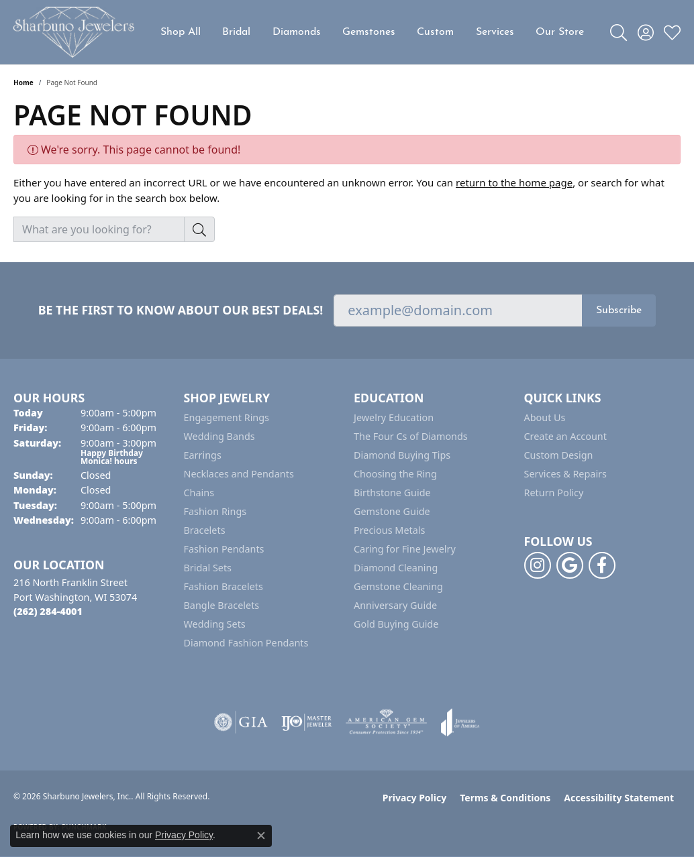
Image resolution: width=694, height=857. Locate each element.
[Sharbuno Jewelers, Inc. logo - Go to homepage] (74, 32)
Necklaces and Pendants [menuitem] (239, 473)
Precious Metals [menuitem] (389, 530)
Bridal (236, 32)
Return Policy (554, 492)
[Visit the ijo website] (306, 722)
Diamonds (296, 32)
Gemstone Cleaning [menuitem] (398, 586)
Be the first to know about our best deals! (181, 310)
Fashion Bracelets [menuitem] (223, 586)
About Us (545, 417)
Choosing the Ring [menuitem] (395, 473)
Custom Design (558, 455)
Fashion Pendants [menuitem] (224, 548)
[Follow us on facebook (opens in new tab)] (602, 565)
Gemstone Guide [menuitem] (392, 511)
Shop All (180, 32)
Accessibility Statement (619, 797)
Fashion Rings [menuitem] (215, 511)
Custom (435, 32)
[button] (618, 32)
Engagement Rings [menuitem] (227, 417)
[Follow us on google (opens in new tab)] (569, 565)
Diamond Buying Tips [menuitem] (402, 455)
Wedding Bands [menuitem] (219, 436)
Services (495, 32)
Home (23, 82)
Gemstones (368, 32)
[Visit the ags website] (386, 722)
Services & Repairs (565, 473)
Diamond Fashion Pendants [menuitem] (246, 642)
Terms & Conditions (505, 797)
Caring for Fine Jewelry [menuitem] (405, 548)
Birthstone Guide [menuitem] (392, 492)
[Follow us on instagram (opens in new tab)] (537, 565)
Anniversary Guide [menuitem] (395, 605)
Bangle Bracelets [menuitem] (222, 605)
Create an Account (565, 436)
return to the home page (514, 182)
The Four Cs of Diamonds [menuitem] (411, 436)
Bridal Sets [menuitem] (208, 567)
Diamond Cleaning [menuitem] (396, 567)
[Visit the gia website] (241, 722)
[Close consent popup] (261, 836)
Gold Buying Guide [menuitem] (396, 624)
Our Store (560, 32)
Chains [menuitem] (199, 492)
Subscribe (619, 310)
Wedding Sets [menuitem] (215, 624)
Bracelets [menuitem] (205, 530)
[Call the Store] (48, 611)
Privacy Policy (414, 797)
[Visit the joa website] (460, 722)
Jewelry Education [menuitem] (394, 417)
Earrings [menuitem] (202, 455)
